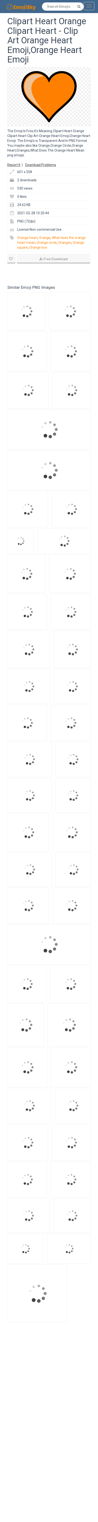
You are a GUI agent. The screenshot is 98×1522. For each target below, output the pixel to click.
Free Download (53, 259)
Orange (44, 238)
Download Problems (40, 165)
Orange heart (27, 238)
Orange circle (47, 243)
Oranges (64, 243)
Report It (13, 165)
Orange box (38, 247)
